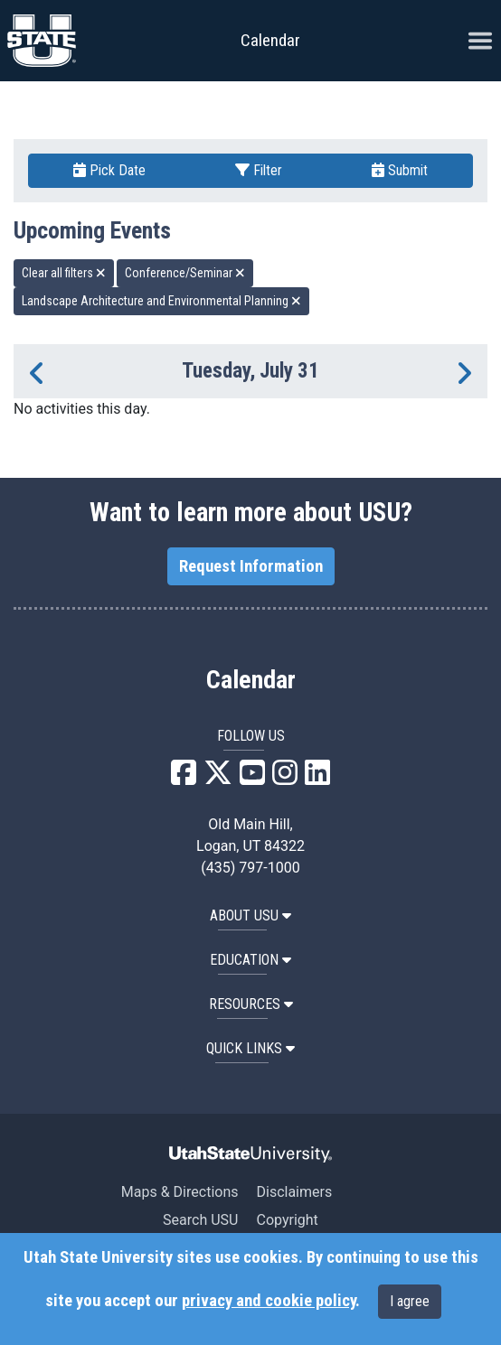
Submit (400, 170)
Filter (258, 170)
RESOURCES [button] (251, 1004)
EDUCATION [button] (250, 959)
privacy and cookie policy (268, 1301)
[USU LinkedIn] (317, 778)
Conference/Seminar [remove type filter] (185, 273)
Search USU (200, 1219)
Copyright (286, 1219)
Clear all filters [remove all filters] (64, 273)
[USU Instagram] (285, 778)
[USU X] (217, 778)
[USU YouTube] (252, 778)
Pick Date (109, 170)
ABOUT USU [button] (250, 915)
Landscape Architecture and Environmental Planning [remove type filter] (161, 301)
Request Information (251, 566)
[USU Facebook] (183, 778)
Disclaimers (294, 1191)
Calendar (251, 680)
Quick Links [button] (250, 1048)
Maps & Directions (180, 1191)
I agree (410, 1301)
